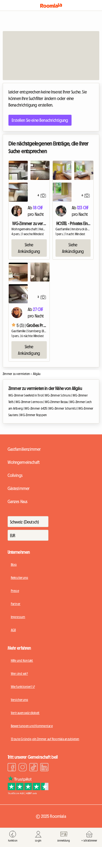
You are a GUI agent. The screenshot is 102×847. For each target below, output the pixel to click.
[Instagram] (22, 768)
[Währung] (28, 535)
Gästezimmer (19, 488)
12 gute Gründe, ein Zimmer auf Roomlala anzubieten (45, 739)
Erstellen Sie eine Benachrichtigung (40, 120)
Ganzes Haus (18, 501)
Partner (16, 604)
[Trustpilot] (28, 793)
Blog (14, 564)
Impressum (18, 617)
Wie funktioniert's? (23, 686)
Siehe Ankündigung (29, 248)
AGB (13, 630)
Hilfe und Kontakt (22, 660)
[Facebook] (12, 768)
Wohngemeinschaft (24, 462)
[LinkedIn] (44, 768)
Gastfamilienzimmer (24, 449)
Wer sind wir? (19, 673)
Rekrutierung (19, 577)
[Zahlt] (28, 521)
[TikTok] (33, 768)
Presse (15, 590)
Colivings (15, 475)
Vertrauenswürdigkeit (25, 713)
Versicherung (19, 699)
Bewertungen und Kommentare (32, 726)
